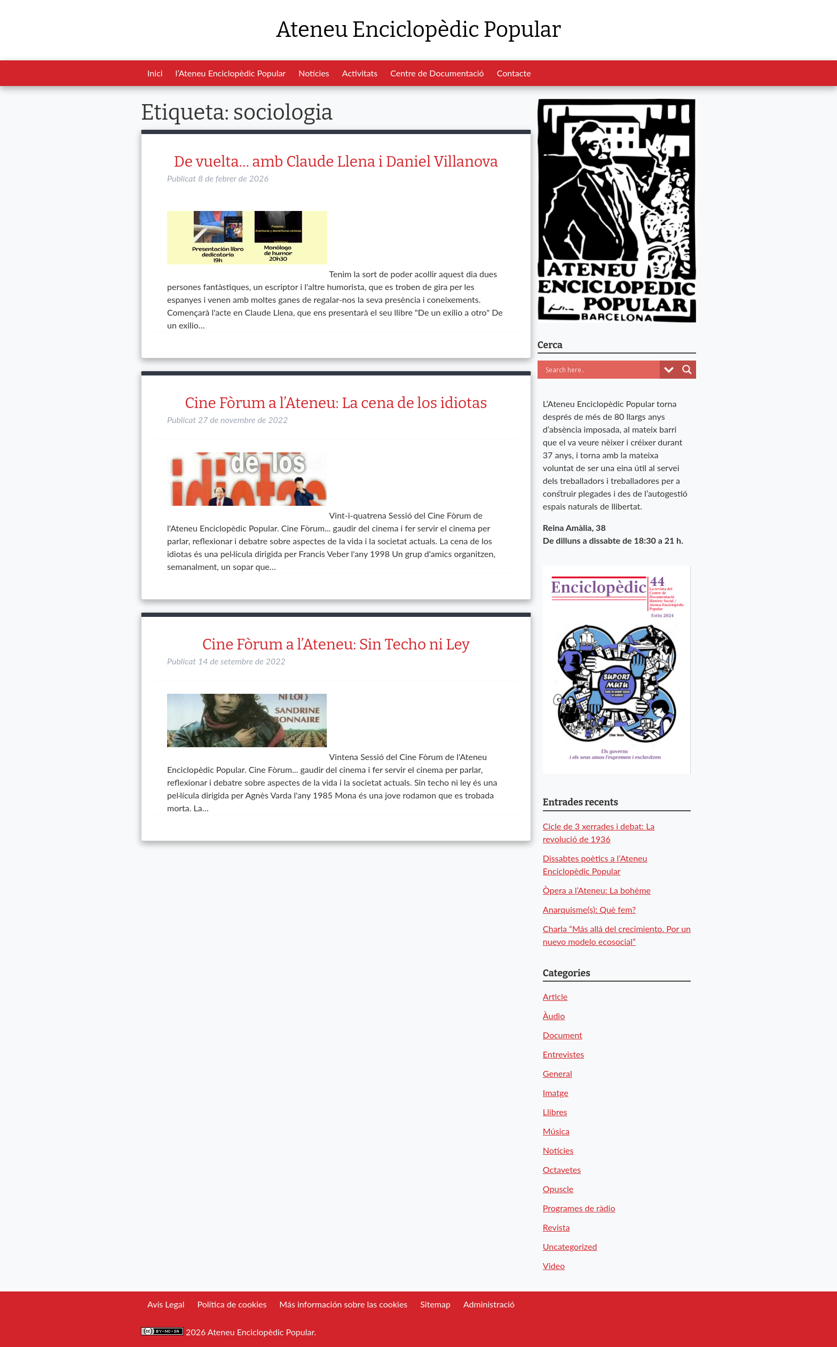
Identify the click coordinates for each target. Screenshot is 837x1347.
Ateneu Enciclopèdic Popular (418, 30)
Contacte (514, 73)
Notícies (313, 73)
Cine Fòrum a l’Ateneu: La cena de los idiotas (336, 403)
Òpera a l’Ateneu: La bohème (597, 890)
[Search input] (601, 370)
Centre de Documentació (437, 73)
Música (556, 1131)
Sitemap (435, 1304)
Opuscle (558, 1189)
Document (562, 1035)
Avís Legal (165, 1304)
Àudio (554, 1016)
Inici (155, 73)
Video (554, 1265)
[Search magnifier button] (687, 370)
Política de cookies (231, 1304)
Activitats (359, 73)
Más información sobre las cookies (343, 1304)
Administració (489, 1304)
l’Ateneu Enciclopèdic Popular (231, 73)
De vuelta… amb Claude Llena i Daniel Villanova (336, 161)
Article (555, 996)
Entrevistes (563, 1054)
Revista (556, 1227)
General (557, 1073)
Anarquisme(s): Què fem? (589, 909)
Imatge (555, 1092)
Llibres (555, 1112)
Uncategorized (570, 1246)
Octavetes (562, 1169)
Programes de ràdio (579, 1208)
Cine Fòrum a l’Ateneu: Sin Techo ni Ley (336, 644)
